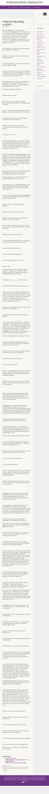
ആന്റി (27, 767)
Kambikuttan (14, 7)
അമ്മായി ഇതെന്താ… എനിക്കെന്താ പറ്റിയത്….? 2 (16, 759)
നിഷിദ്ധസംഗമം (40, 74)
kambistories (11, 767)
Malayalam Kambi (41, 47)
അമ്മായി (23, 767)
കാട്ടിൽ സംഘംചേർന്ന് (10, 758)
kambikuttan (6, 767)
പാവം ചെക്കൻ (24, 768)
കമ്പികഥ (4, 768)
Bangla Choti (40, 86)
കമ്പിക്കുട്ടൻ (8, 768)
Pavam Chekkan (18, 767)
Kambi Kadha (40, 31)
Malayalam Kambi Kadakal (25, 7)
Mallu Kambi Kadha (41, 67)
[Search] (45, 14)
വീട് (9, 7)
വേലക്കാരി (39, 78)
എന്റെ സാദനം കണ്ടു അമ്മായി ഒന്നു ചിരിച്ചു (15, 762)
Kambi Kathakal (37, 7)
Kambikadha (40, 41)
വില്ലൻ (5, 769)
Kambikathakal (7, 765)
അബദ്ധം (5, 771)
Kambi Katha (40, 33)
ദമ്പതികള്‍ (39, 72)
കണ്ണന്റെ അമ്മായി (9, 761)
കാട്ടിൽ (12, 768)
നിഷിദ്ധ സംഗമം (17, 768)
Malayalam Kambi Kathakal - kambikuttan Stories (24, 2)
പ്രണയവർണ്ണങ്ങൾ (41, 76)
